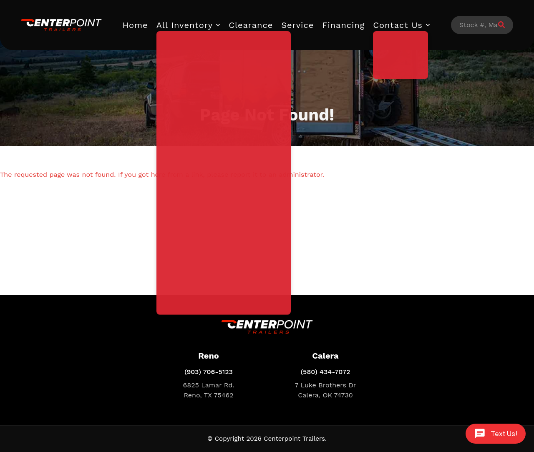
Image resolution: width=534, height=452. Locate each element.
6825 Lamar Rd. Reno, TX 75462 (208, 390)
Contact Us (398, 25)
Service (297, 25)
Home (135, 25)
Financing (343, 25)
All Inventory (184, 25)
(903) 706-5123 (208, 372)
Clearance (251, 25)
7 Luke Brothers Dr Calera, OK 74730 (325, 390)
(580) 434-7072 (325, 372)
